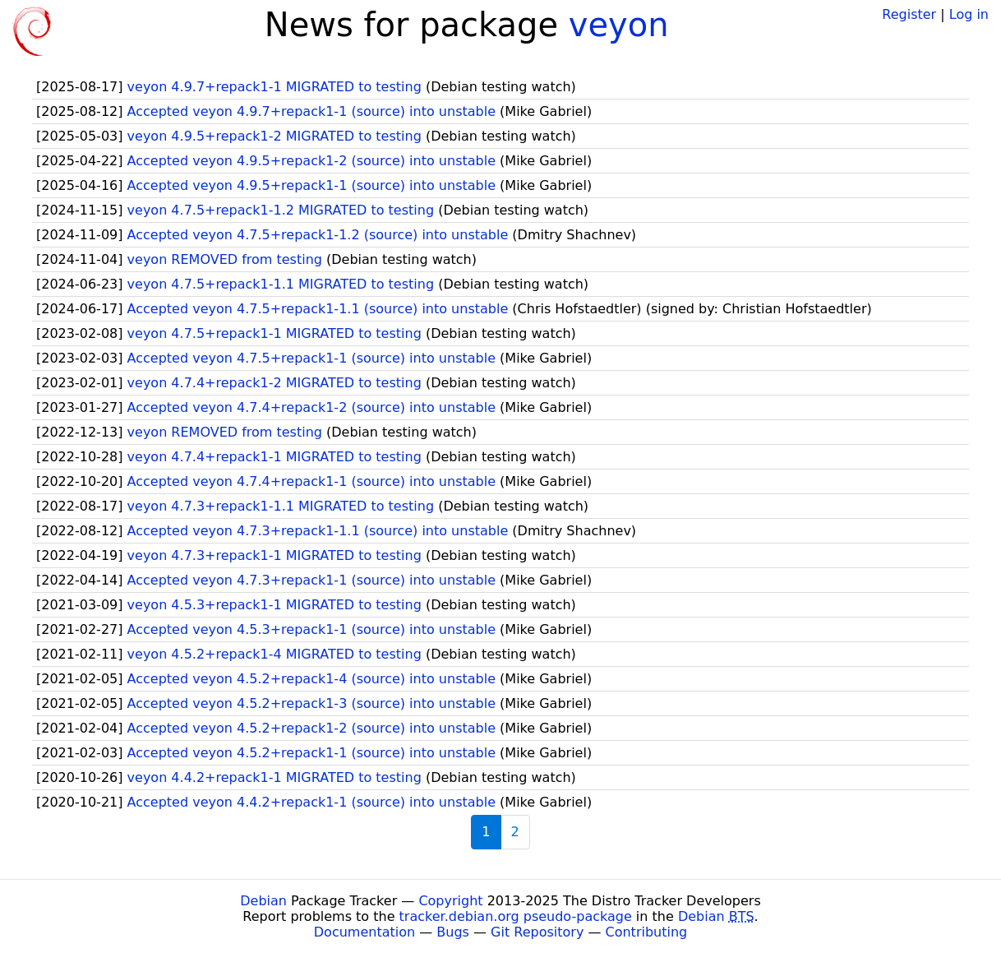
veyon (619, 25)
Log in (969, 14)
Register (909, 14)
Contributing (647, 932)
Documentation (364, 932)
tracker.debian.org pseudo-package (515, 916)
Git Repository (537, 932)
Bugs (452, 932)
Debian (263, 901)
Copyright (450, 901)
